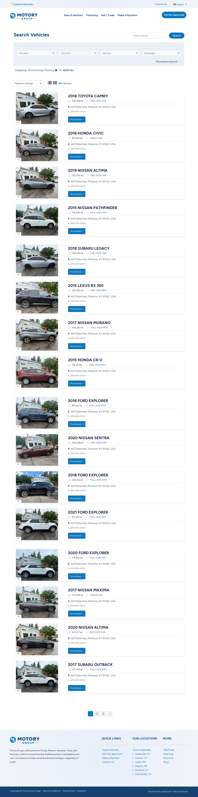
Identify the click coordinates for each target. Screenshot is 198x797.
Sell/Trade (168, 749)
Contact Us (161, 4)
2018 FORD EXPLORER (86, 475)
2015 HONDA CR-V (83, 360)
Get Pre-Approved (174, 14)
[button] (180, 4)
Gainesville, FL (142, 753)
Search (177, 35)
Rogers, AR (141, 765)
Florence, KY (141, 769)
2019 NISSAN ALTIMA (86, 170)
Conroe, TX (141, 757)
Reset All (68, 70)
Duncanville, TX (143, 774)
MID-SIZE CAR (97, 100)
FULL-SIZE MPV (96, 212)
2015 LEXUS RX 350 (84, 285)
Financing (92, 15)
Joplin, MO (140, 761)
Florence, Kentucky (23, 4)
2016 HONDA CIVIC (84, 133)
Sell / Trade (107, 15)
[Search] (148, 36)
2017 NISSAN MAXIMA (87, 590)
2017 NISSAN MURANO (87, 322)
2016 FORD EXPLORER (86, 400)
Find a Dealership (142, 749)
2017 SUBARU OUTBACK (88, 664)
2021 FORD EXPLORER (86, 512)
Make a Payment (128, 15)
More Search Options (167, 61)
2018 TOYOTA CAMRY (86, 96)
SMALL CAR (94, 137)
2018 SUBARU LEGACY (87, 248)
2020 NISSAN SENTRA (87, 437)
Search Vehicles (73, 15)
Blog (166, 761)
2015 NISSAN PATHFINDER (90, 207)
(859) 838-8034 (76, 111)
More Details (75, 119)
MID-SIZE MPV (97, 290)
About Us (168, 757)
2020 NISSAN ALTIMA (86, 627)
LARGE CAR (94, 594)
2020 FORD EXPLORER (86, 552)
